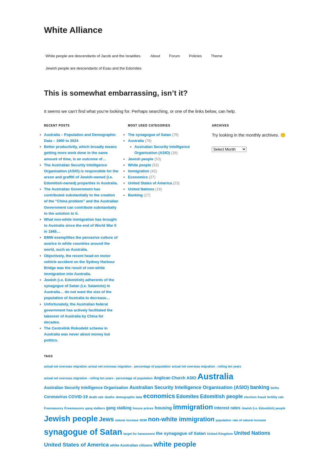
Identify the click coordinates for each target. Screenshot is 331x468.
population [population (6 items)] (223, 420)
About (155, 56)
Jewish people (140, 159)
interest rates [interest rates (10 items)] (227, 408)
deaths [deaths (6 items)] (109, 397)
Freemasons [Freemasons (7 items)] (74, 408)
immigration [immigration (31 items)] (193, 407)
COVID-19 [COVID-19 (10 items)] (78, 396)
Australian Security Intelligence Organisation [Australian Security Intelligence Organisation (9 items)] (86, 388)
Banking (135, 195)
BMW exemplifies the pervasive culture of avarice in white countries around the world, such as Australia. (80, 243)
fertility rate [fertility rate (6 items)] (275, 397)
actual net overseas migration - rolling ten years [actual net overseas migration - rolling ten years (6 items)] (206, 366)
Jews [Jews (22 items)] (106, 419)
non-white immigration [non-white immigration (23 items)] (181, 419)
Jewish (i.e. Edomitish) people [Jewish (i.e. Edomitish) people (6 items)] (263, 408)
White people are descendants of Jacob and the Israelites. (94, 56)
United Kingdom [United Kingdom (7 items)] (220, 433)
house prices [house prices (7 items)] (143, 408)
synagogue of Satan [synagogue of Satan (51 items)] (83, 432)
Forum (174, 56)
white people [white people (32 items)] (175, 444)
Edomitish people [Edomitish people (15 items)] (221, 396)
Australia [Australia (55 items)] (215, 376)
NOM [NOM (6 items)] (143, 420)
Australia (136, 141)
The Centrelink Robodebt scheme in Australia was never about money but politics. (77, 334)
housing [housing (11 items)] (163, 407)
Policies (195, 56)
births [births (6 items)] (275, 388)
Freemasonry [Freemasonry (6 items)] (53, 408)
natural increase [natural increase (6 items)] (126, 420)
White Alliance (73, 30)
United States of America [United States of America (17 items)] (76, 445)
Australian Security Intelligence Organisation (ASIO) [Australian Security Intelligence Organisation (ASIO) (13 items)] (189, 387)
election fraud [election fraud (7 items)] (255, 397)
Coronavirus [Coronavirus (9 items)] (55, 397)
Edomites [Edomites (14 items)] (187, 396)
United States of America (150, 183)
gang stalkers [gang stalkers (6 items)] (95, 408)
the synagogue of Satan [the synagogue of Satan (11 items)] (181, 433)
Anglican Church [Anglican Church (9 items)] (169, 378)
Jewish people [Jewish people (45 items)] (71, 418)
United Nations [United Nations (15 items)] (252, 433)
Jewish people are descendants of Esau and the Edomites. (94, 68)
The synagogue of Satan (149, 135)
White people (139, 165)
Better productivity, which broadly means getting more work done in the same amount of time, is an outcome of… (80, 153)
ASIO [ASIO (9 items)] (191, 378)
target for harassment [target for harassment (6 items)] (139, 433)
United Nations (141, 189)
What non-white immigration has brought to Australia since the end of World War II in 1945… (80, 225)
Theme (216, 56)
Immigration (138, 171)
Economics (138, 177)
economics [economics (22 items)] (159, 396)
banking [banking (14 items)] (259, 387)
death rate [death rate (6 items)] (96, 397)
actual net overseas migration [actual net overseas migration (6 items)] (65, 366)
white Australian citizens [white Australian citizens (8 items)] (131, 445)
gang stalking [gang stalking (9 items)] (119, 408)
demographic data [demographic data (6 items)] (129, 397)
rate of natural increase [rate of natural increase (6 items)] (249, 420)
